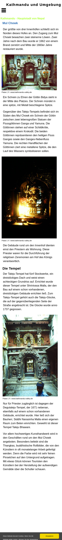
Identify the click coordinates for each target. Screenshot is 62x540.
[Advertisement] (31, 505)
